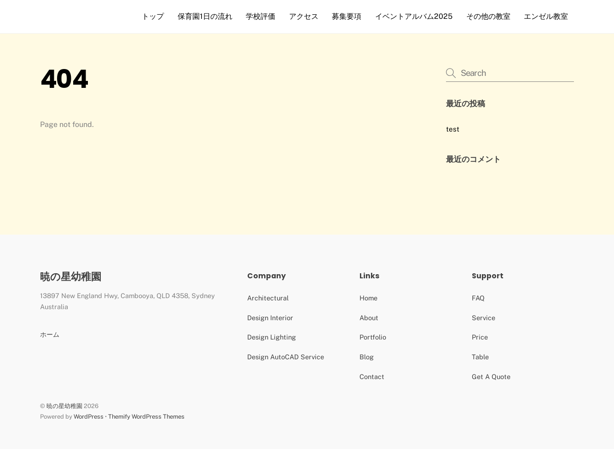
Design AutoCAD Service (285, 357)
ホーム (49, 334)
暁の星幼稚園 (64, 406)
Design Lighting (271, 337)
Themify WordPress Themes (146, 416)
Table (480, 357)
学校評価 (260, 16)
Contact (371, 376)
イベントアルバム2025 (413, 16)
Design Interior (270, 318)
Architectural (268, 298)
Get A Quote (491, 376)
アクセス (304, 16)
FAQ (478, 298)
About (368, 318)
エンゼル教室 (546, 16)
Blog (366, 357)
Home (368, 298)
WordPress (89, 416)
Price (480, 337)
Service (483, 318)
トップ (153, 16)
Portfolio (372, 337)
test (452, 129)
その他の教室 (488, 16)
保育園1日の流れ (205, 16)
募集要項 (346, 16)
